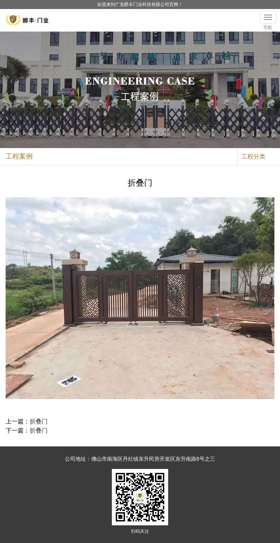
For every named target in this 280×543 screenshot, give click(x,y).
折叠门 (39, 421)
